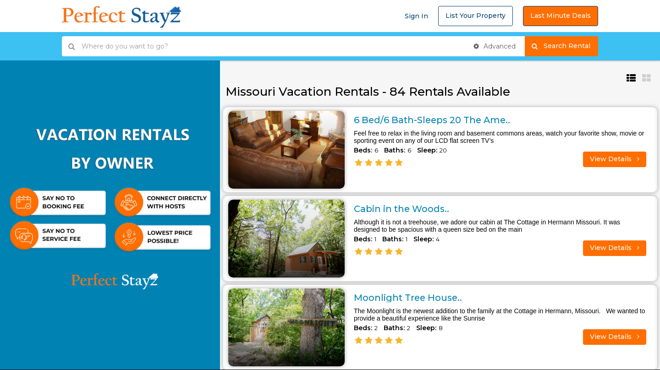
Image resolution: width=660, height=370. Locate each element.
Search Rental (565, 46)
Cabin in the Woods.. (402, 208)
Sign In (416, 16)
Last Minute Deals (560, 15)
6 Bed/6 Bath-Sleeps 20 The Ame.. (434, 119)
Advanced (494, 46)
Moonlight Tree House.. (409, 297)
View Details (614, 159)
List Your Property (476, 15)
